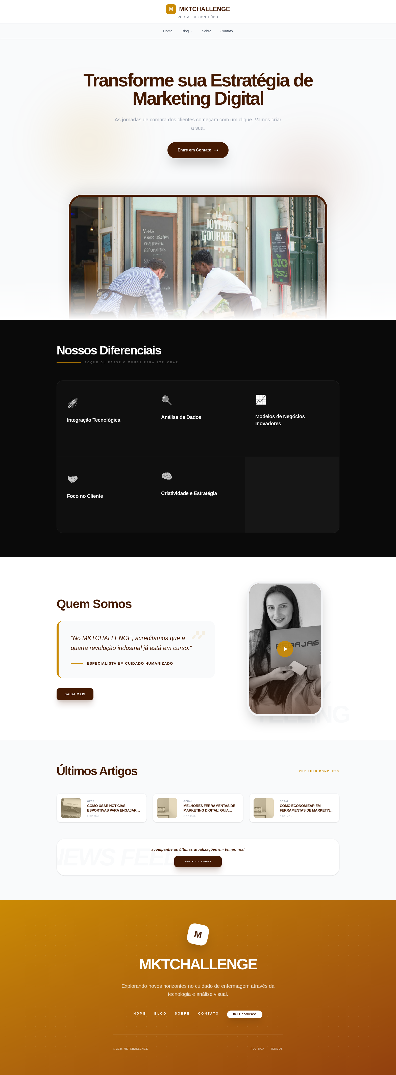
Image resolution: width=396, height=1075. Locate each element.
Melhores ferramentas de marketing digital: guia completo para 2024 (209, 810)
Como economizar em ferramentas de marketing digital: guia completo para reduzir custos (307, 812)
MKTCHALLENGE (198, 9)
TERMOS (276, 1048)
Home (167, 31)
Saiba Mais (75, 694)
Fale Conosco (244, 1014)
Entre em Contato (198, 150)
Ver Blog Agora (197, 861)
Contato (226, 31)
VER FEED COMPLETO (319, 771)
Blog (187, 31)
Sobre (206, 31)
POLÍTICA (258, 1048)
